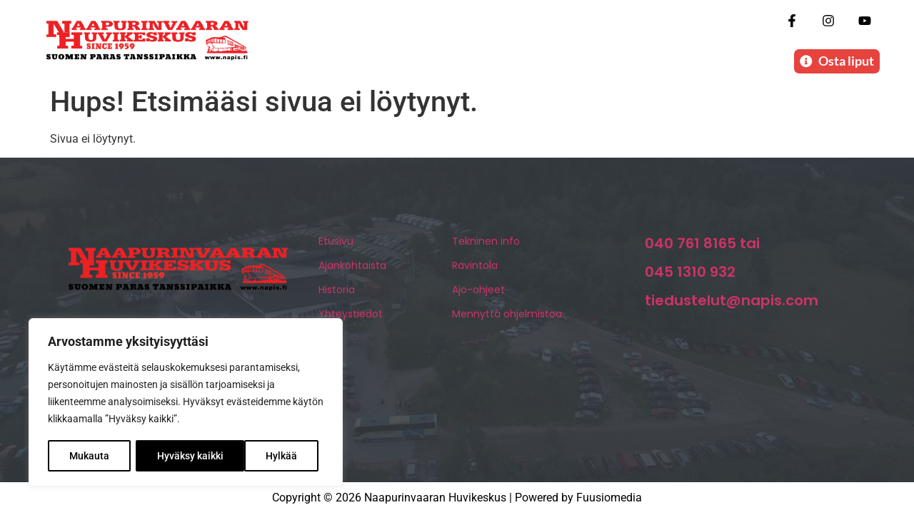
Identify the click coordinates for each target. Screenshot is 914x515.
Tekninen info (486, 242)
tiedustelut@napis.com (731, 302)
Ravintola (475, 267)
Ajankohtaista (352, 267)
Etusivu (335, 242)
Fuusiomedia (609, 499)
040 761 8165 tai (702, 245)
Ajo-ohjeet (478, 291)
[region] (186, 403)
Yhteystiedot (350, 315)
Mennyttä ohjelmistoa (507, 315)
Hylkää (173, 456)
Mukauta (89, 456)
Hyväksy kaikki (269, 456)
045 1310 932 (690, 273)
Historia (336, 291)
